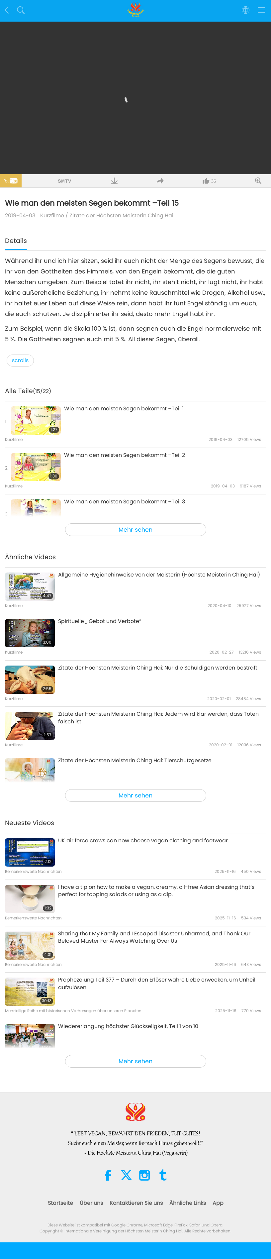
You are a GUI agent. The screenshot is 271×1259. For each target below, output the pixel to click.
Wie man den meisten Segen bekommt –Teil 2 (124, 455)
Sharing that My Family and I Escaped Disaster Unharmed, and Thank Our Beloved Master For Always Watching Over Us (154, 937)
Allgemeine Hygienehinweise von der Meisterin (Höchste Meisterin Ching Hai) (159, 574)
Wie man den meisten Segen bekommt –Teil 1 (124, 408)
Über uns (91, 1203)
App (218, 1203)
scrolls (20, 360)
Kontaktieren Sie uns (136, 1203)
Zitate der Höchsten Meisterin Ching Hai (121, 215)
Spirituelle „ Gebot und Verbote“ (99, 621)
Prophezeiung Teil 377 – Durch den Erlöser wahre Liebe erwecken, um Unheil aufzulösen (156, 983)
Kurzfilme (52, 215)
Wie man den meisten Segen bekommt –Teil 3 (124, 501)
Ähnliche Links (187, 1203)
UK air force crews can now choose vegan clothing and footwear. (143, 840)
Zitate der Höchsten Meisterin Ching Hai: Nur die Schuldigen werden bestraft (157, 668)
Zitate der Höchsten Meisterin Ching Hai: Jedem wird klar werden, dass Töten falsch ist (158, 717)
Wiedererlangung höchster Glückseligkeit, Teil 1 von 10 (128, 1026)
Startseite (60, 1203)
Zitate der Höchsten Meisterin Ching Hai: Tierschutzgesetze (135, 760)
